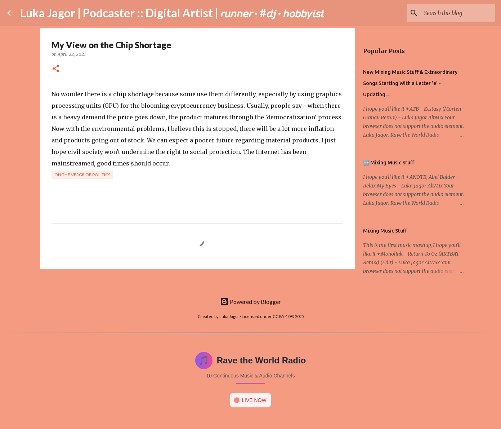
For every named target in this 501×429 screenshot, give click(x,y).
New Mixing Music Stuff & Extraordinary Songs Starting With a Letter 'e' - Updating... (410, 83)
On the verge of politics (82, 174)
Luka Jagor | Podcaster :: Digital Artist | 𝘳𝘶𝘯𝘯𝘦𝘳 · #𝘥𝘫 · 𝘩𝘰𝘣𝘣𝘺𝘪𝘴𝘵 (172, 13)
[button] (56, 69)
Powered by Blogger (250, 301)
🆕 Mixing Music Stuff (388, 162)
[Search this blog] (457, 13)
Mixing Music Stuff (385, 231)
